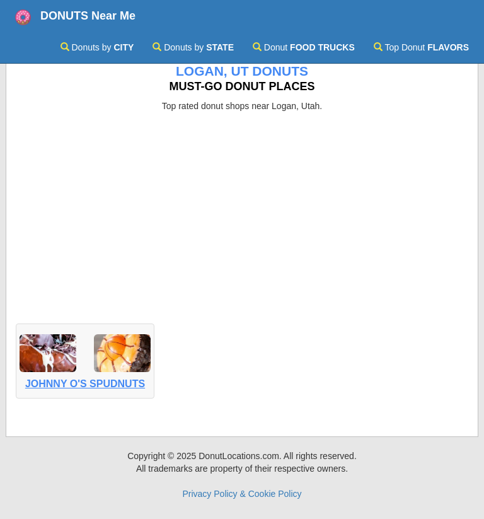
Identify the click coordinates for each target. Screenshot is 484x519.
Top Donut (421, 47)
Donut (304, 47)
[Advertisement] (242, 207)
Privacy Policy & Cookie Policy (241, 494)
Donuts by (97, 47)
